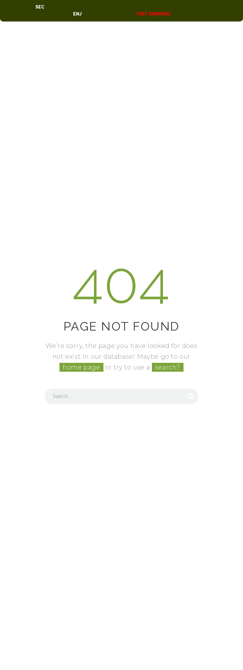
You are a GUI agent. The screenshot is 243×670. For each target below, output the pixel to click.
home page (81, 367)
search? (167, 367)
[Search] (121, 396)
